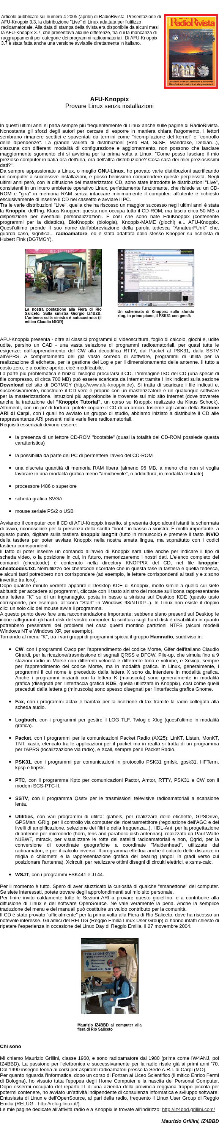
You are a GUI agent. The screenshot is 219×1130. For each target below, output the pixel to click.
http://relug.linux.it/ (57, 1103)
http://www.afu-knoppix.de (104, 385)
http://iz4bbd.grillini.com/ (188, 1109)
